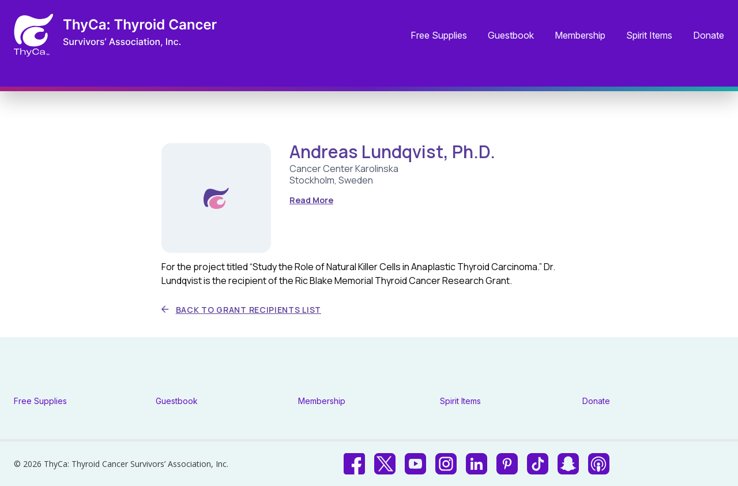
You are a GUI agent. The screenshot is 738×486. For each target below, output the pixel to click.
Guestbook (511, 36)
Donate (708, 36)
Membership (580, 36)
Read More (311, 200)
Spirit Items (649, 36)
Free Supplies (439, 36)
